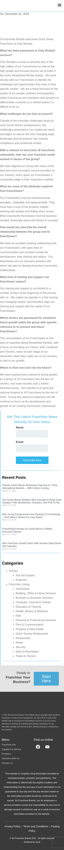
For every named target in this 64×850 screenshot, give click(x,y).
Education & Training (28, 606)
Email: (20, 442)
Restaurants (23, 638)
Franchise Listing (19, 584)
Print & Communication (30, 624)
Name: (20, 427)
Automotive (22, 588)
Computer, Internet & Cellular (33, 602)
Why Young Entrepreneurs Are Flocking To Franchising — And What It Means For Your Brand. (31, 516)
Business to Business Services (34, 597)
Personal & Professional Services (36, 620)
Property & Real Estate (30, 629)
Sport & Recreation (27, 651)
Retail (19, 642)
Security (21, 647)
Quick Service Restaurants (32, 633)
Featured (21, 579)
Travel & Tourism (26, 656)
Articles (13, 570)
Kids (18, 615)
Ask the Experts (25, 575)
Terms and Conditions (35, 826)
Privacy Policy (12, 826)
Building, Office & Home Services (36, 593)
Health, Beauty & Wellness (32, 611)
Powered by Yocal (32, 842)
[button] (59, 5)
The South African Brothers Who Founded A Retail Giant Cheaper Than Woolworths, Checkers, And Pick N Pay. (32, 501)
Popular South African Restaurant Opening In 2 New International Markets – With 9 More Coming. (29, 486)
